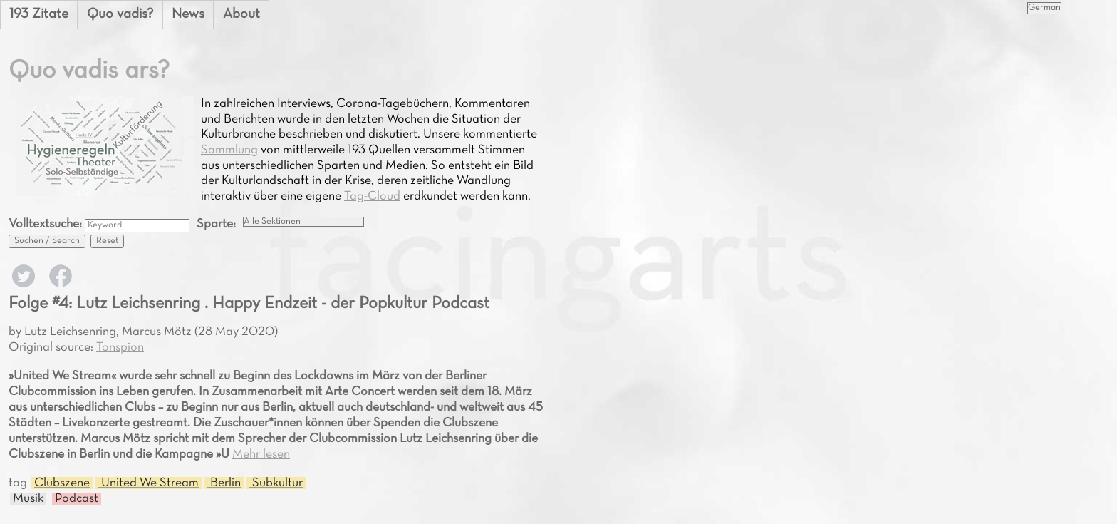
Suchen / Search (47, 241)
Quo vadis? (120, 14)
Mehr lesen (261, 454)
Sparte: (216, 224)
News (188, 14)
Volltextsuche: (47, 224)
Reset (107, 241)
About (241, 14)
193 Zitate (38, 14)
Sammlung (229, 150)
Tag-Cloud (372, 196)
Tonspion (120, 347)
